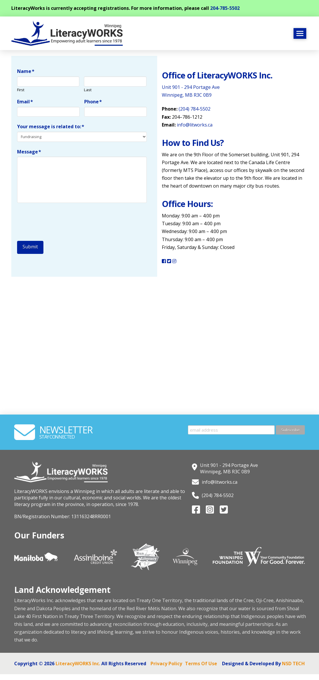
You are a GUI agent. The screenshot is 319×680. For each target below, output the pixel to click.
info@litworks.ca (194, 125)
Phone (93, 102)
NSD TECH (293, 663)
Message (29, 152)
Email (25, 102)
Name (26, 71)
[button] (300, 33)
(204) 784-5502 (194, 109)
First (20, 90)
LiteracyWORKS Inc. (78, 663)
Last (87, 90)
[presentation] (61, 220)
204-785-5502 (225, 8)
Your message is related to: (51, 127)
